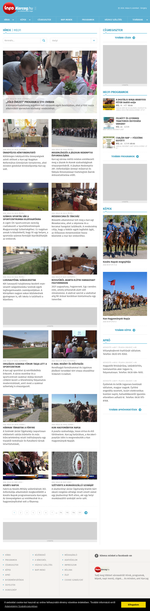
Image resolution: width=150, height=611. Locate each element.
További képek (123, 330)
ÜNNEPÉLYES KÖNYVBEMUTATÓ (19, 153)
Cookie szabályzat (74, 580)
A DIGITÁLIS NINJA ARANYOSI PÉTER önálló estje (131, 101)
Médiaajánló (71, 555)
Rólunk (68, 570)
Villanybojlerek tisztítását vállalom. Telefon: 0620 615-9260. (122, 352)
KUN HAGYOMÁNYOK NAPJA (66, 428)
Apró (7, 575)
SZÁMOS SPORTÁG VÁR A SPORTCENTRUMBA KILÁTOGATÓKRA (22, 218)
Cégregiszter (44, 19)
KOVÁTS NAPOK (11, 485)
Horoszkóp (11, 590)
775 (67, 512)
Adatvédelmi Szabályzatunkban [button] (21, 606)
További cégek (123, 37)
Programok (88, 19)
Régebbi (86, 513)
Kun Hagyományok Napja (116, 319)
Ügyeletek (10, 585)
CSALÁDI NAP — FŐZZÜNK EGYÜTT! (129, 139)
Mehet (43, 40)
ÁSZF (67, 575)
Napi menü (40, 570)
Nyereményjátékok (14, 580)
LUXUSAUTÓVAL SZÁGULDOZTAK (19, 280)
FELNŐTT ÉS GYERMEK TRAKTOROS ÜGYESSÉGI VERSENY (128, 121)
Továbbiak (137, 19)
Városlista (35, 8)
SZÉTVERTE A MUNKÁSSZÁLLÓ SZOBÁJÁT (73, 485)
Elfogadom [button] (133, 605)
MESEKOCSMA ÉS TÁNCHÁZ (65, 216)
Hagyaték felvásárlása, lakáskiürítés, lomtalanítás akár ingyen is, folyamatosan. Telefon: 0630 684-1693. (123, 369)
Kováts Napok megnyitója (117, 262)
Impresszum (70, 565)
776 (73, 512)
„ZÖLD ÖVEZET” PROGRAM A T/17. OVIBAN (30, 102)
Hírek (7, 19)
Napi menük (66, 19)
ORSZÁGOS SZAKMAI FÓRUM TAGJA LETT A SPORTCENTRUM (25, 365)
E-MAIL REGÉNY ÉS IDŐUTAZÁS (67, 364)
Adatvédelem (71, 560)
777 (80, 512)
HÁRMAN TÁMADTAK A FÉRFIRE (19, 428)
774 (61, 512)
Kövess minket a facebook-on (116, 556)
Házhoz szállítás (113, 19)
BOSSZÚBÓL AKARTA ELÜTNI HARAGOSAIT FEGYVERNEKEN (73, 281)
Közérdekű (40, 555)
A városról (40, 560)
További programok (123, 156)
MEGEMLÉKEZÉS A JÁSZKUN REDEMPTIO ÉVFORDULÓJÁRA (72, 154)
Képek (23, 19)
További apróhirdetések (123, 409)
